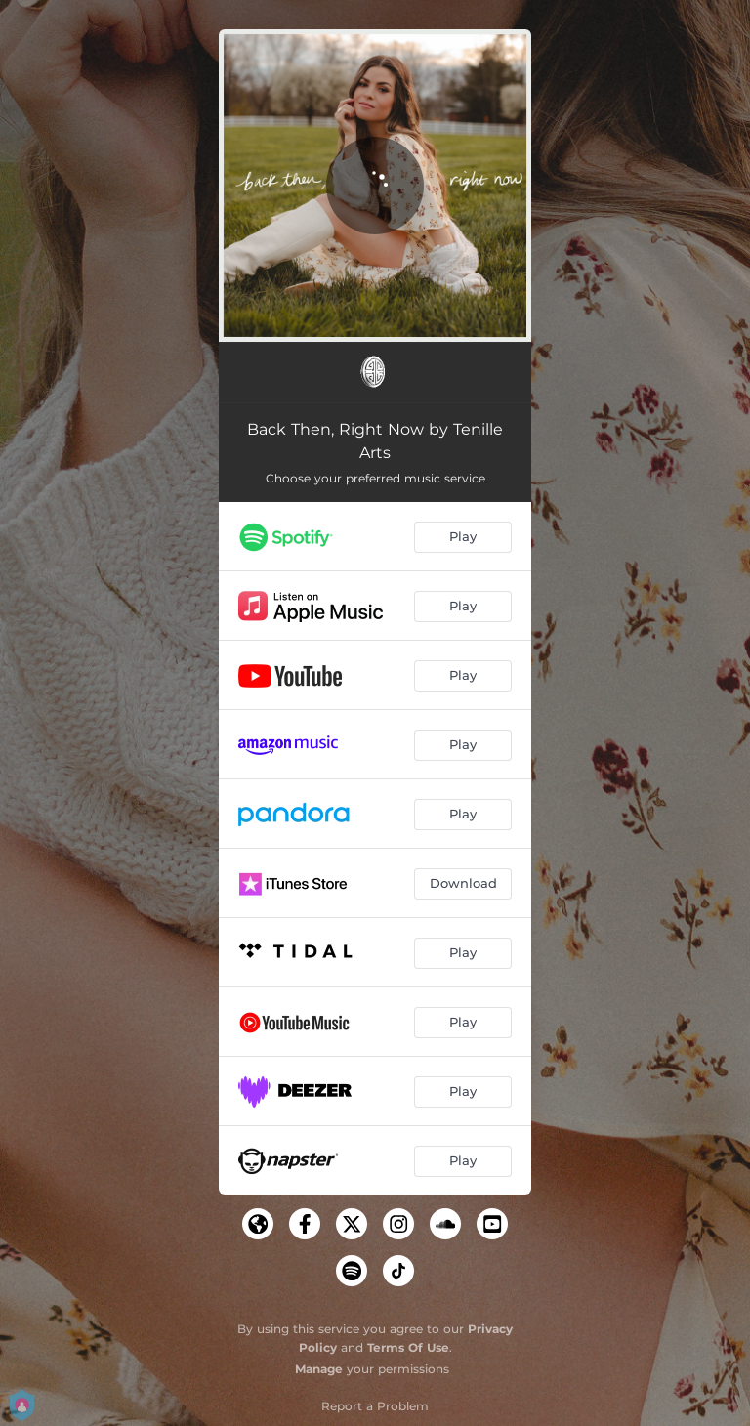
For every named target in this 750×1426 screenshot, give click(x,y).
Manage (319, 1369)
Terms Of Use (408, 1347)
